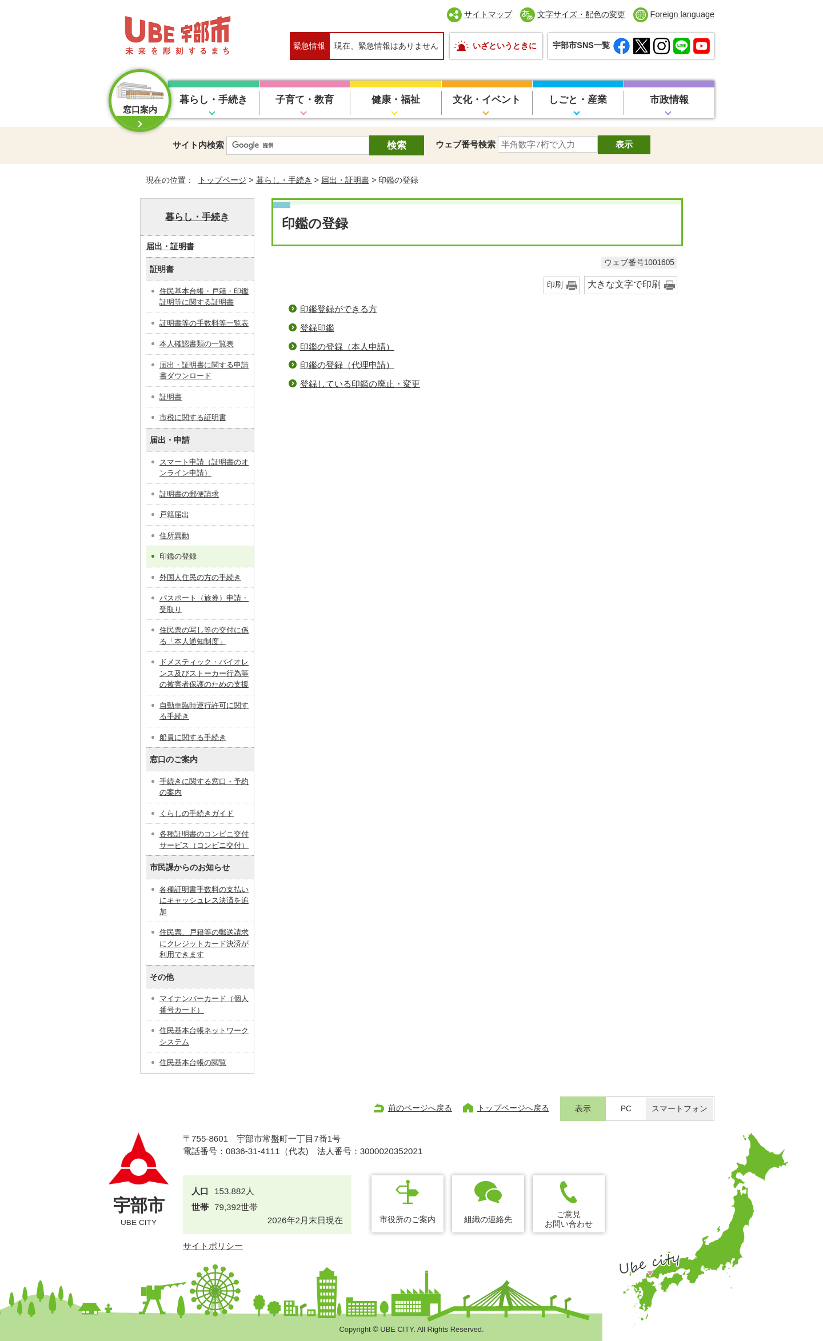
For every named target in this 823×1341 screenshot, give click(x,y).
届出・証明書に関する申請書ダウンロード (204, 371)
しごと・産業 (578, 99)
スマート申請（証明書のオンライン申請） (204, 468)
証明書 (170, 397)
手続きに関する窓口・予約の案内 (204, 787)
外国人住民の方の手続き (200, 577)
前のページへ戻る (420, 1107)
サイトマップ (488, 14)
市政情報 (669, 99)
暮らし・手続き (213, 99)
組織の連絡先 (488, 1219)
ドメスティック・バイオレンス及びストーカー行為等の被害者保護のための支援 (204, 673)
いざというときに (505, 45)
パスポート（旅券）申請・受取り (204, 604)
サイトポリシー (213, 1246)
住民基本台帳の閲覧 (192, 1062)
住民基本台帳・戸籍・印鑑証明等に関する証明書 (204, 297)
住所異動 (174, 535)
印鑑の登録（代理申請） (347, 365)
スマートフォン (680, 1108)
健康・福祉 (395, 99)
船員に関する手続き (192, 737)
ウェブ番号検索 (466, 144)
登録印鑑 (317, 328)
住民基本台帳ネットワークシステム (204, 1036)
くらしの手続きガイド (196, 813)
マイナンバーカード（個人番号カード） (204, 1004)
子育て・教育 (304, 99)
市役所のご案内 (407, 1219)
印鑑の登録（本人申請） (347, 346)
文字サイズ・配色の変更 (581, 14)
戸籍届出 (174, 514)
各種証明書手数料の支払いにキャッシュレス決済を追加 (204, 900)
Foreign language (682, 14)
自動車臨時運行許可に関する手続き (204, 711)
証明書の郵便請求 (189, 494)
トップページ (222, 180)
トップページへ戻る (513, 1107)
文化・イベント (487, 99)
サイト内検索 (198, 145)
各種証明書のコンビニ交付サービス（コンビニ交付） (204, 840)
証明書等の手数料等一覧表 (204, 323)
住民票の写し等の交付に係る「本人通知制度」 (204, 636)
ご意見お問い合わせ (569, 1219)
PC (626, 1108)
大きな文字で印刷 (624, 284)
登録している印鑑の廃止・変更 (360, 384)
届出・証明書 (345, 180)
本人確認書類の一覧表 (196, 343)
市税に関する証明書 (192, 417)
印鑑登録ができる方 (338, 309)
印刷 (555, 285)
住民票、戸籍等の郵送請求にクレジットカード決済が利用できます (204, 943)
